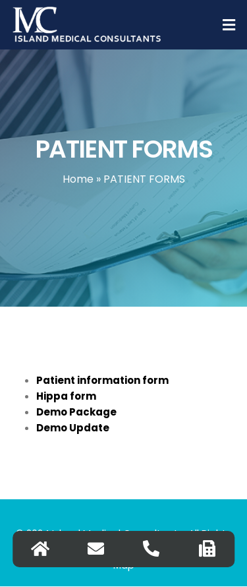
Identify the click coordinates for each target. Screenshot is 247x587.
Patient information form (102, 380)
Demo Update (72, 428)
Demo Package (76, 412)
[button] (229, 25)
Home (78, 179)
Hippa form (66, 396)
